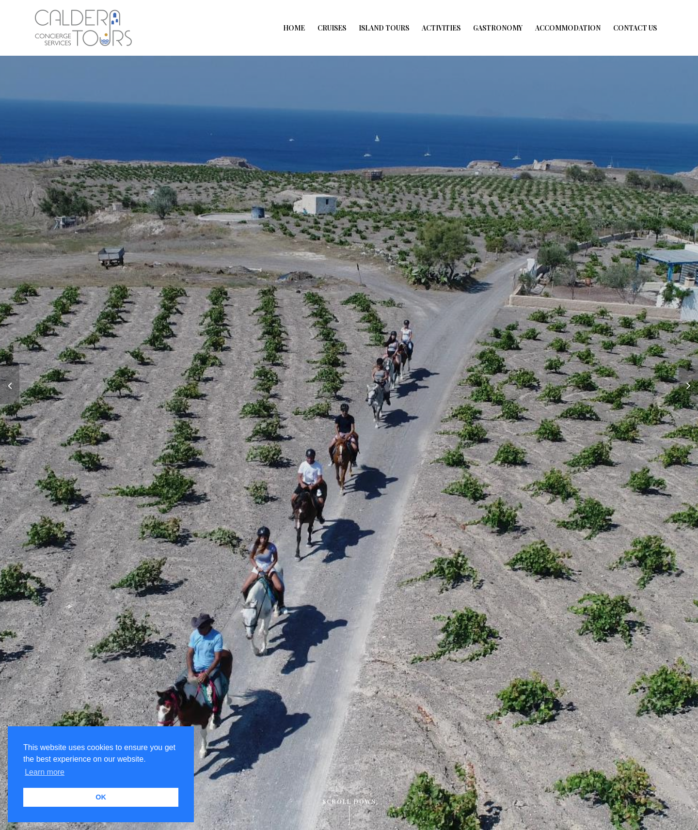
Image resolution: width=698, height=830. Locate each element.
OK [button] (100, 797)
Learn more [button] (44, 772)
